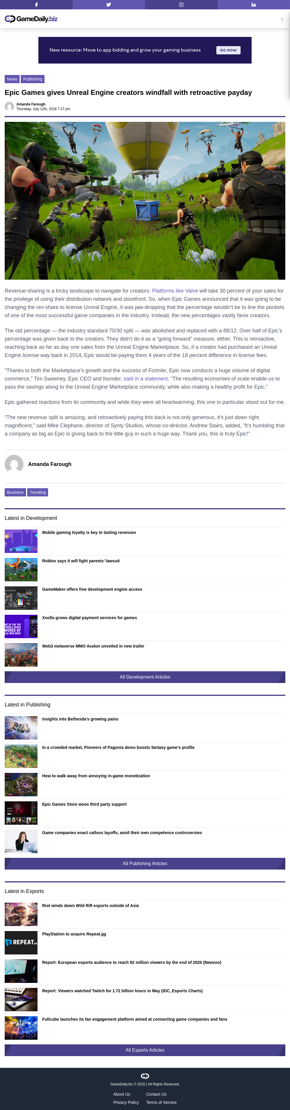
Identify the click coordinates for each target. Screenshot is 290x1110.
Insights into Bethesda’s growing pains (80, 719)
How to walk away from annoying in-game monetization (96, 775)
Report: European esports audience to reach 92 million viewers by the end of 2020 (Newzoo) (131, 962)
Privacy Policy (126, 1102)
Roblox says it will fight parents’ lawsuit (81, 561)
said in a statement (146, 379)
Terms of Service (161, 1102)
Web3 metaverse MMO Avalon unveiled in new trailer (93, 646)
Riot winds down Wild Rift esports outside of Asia (90, 905)
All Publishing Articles (145, 863)
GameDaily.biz (121, 1084)
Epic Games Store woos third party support (84, 804)
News (12, 79)
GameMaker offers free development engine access (92, 589)
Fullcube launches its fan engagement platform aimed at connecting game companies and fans (134, 1019)
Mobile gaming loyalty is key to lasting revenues (89, 532)
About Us (121, 1094)
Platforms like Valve (175, 291)
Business (15, 492)
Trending (38, 492)
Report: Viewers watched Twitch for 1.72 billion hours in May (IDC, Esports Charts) (122, 990)
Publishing (32, 79)
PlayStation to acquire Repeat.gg (74, 934)
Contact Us (156, 1094)
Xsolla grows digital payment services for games (89, 617)
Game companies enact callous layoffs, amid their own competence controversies (122, 832)
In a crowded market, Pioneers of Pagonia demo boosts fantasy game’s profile (118, 747)
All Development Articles (145, 676)
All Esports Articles (145, 1050)
